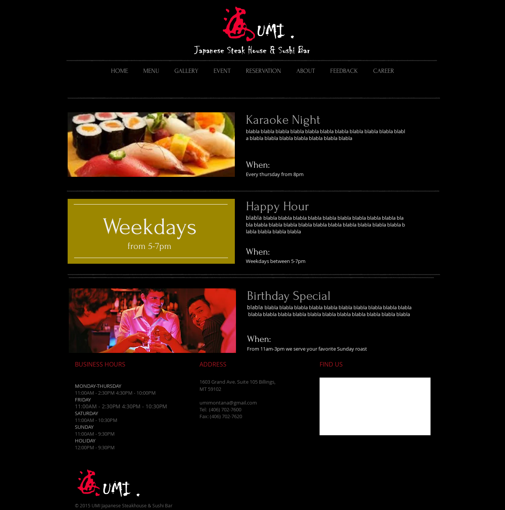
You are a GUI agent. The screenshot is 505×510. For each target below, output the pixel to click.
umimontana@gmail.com (228, 402)
